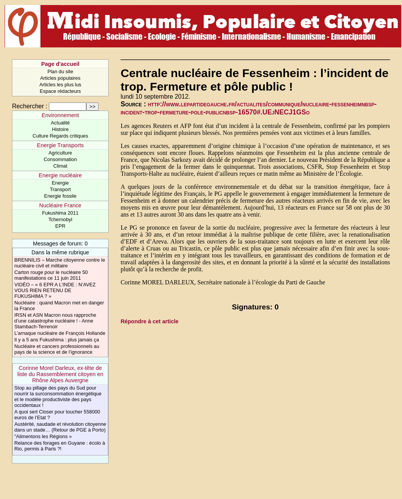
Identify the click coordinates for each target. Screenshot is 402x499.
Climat (60, 166)
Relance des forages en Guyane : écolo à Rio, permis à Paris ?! (59, 446)
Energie (60, 183)
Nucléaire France (60, 205)
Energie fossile (60, 196)
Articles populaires (60, 78)
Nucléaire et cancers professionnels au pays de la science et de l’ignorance (56, 349)
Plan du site (60, 71)
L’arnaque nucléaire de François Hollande (59, 333)
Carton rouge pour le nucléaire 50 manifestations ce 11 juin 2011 (51, 275)
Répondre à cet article (149, 321)
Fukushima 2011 (60, 213)
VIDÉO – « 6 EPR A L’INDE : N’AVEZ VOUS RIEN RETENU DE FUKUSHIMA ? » (54, 290)
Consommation (60, 159)
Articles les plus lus (60, 84)
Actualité (60, 123)
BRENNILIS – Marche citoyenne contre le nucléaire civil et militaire (59, 263)
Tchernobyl (60, 219)
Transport (60, 189)
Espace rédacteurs (60, 91)
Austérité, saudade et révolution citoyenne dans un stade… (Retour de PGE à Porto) (60, 427)
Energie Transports (60, 145)
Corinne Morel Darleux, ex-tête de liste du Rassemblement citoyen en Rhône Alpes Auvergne (60, 374)
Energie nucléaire (60, 175)
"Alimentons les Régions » (43, 436)
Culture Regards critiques (60, 136)
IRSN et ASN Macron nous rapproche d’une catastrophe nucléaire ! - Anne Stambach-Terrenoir (55, 320)
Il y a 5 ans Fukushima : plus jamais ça (56, 340)
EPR (60, 226)
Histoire (60, 129)
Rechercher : (29, 106)
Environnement (60, 115)
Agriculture (60, 153)
